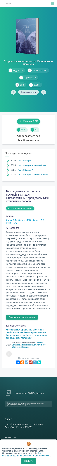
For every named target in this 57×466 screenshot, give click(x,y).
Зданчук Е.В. (24, 220)
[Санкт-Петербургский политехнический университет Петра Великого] (9, 396)
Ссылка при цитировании (22, 317)
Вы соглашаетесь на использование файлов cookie (26, 454)
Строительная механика (20, 208)
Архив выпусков (28, 92)
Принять (28, 461)
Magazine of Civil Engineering (30, 393)
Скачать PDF (28, 121)
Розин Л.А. (11, 223)
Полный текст (41, 165)
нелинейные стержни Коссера (31, 332)
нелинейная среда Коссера (20, 335)
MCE (8, 3)
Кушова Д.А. (39, 220)
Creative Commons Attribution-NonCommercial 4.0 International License (28, 345)
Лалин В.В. (11, 220)
